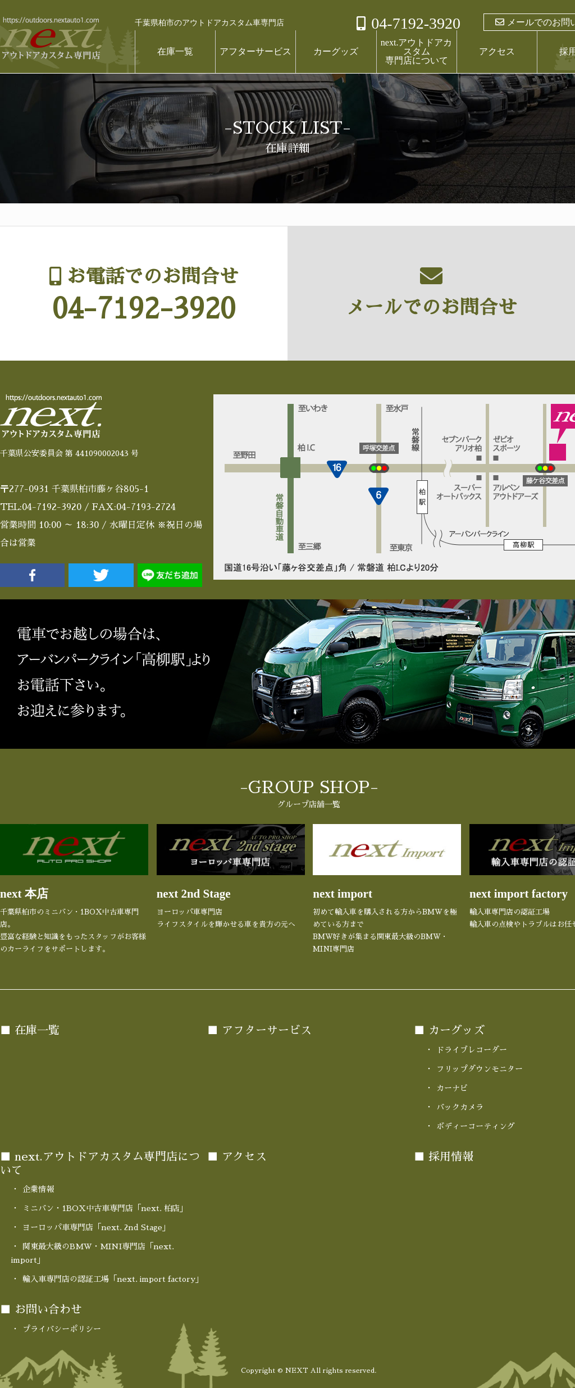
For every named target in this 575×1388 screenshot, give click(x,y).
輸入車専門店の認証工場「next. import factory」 (112, 1279)
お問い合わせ (48, 1309)
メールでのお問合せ (431, 308)
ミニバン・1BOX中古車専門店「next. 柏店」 (105, 1208)
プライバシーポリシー (61, 1328)
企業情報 (38, 1189)
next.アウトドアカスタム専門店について (417, 51)
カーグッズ (335, 51)
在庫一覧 (175, 51)
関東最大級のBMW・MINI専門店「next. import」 (92, 1253)
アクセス (497, 51)
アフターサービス (255, 51)
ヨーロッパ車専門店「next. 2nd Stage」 (96, 1227)
